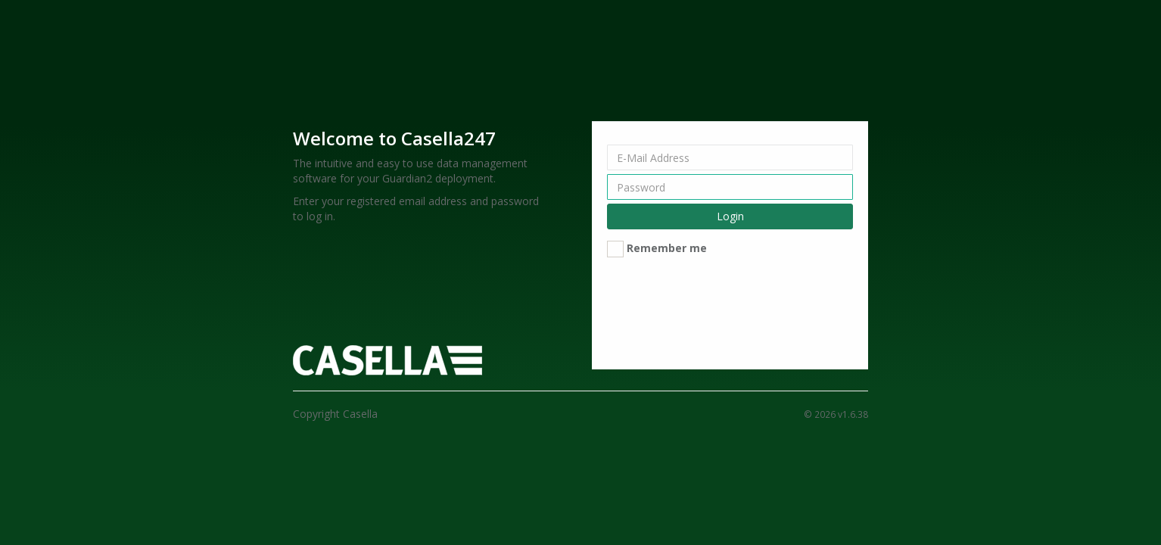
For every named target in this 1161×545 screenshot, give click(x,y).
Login (730, 216)
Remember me (667, 248)
